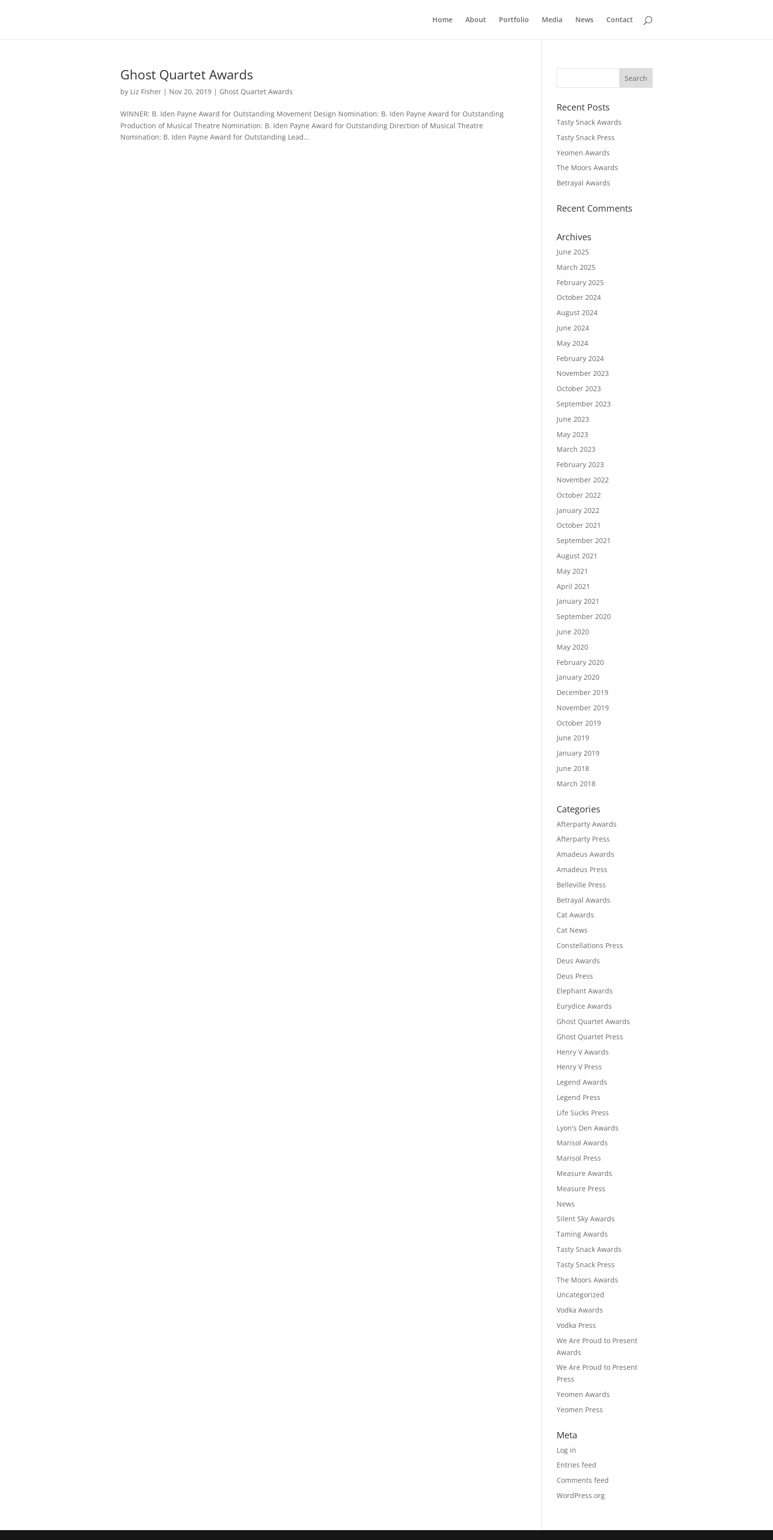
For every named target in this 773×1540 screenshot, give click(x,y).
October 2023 (579, 388)
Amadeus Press (582, 869)
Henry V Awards (583, 1052)
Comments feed (583, 1480)
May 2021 (572, 571)
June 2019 (573, 737)
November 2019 (583, 707)
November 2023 (583, 373)
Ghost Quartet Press (590, 1036)
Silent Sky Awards (586, 1218)
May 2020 (572, 647)
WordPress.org (581, 1495)
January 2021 (578, 601)
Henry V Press (579, 1066)
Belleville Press (581, 884)
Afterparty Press (583, 838)
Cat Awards (575, 914)
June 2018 (573, 768)
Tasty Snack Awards (589, 122)
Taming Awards (582, 1234)
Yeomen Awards (583, 152)
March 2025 (576, 267)
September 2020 (584, 616)
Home (442, 20)
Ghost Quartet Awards (186, 74)
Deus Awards (578, 960)
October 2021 (579, 525)
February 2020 (580, 662)
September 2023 (584, 403)
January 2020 (578, 677)
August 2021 (577, 555)
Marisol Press (579, 1158)
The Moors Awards (587, 167)
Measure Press (581, 1188)
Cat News (572, 930)
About (475, 20)
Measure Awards (584, 1173)
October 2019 (579, 723)
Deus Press (575, 976)
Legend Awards (582, 1082)
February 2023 (580, 464)
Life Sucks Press (583, 1112)
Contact (619, 20)
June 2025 (573, 252)
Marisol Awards (582, 1142)
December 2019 (582, 692)
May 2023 (572, 434)
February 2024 (580, 358)
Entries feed (577, 1464)
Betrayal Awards (583, 182)
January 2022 (578, 510)
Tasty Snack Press (586, 137)
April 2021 (573, 586)
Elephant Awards (585, 990)
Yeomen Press (580, 1409)
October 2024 (579, 297)
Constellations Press (590, 945)
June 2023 (573, 419)
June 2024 (573, 327)
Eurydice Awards (584, 1006)
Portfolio (514, 20)
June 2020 (573, 631)
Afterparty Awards (587, 824)
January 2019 (578, 753)
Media (552, 20)
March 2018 (576, 783)
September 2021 (584, 540)
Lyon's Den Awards (588, 1128)
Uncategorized (580, 1294)
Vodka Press (576, 1325)
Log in (566, 1450)
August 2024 (577, 312)
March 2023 (576, 449)
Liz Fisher (145, 91)
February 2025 (580, 282)
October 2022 (579, 495)
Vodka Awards (580, 1310)
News (584, 20)
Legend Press (578, 1097)
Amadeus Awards (585, 854)
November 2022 (583, 479)
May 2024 (572, 343)
